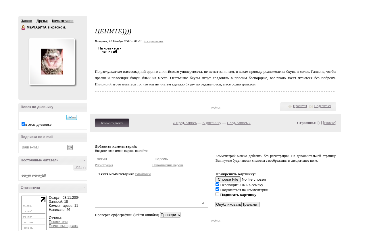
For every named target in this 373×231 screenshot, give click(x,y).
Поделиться (322, 106)
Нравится (300, 106)
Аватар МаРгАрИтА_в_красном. (51, 61)
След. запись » (239, 123)
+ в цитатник (153, 41)
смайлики (143, 174)
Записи (26, 21)
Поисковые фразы (63, 226)
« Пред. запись (185, 123)
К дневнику (211, 123)
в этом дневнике (38, 125)
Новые (329, 123)
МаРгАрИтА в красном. (23, 27)
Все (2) (80, 167)
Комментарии (63, 21)
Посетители (58, 222)
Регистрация (104, 165)
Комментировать (112, 123)
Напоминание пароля (167, 165)
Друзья (41, 21)
